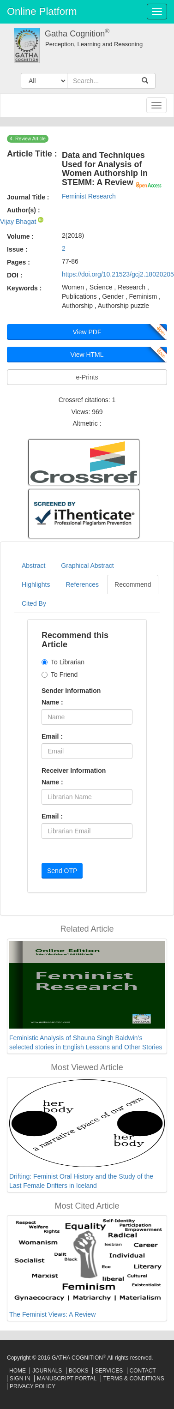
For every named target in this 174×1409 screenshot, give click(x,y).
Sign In (20, 1378)
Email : (52, 736)
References (82, 584)
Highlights (36, 584)
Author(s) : (23, 210)
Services (109, 1370)
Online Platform (42, 11)
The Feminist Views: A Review (52, 1314)
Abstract (33, 565)
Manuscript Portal (66, 1378)
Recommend (132, 584)
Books (79, 1370)
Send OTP (62, 870)
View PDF (87, 332)
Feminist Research (89, 196)
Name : (52, 702)
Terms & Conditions (133, 1378)
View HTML (86, 354)
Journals (47, 1370)
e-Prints (87, 377)
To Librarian (63, 662)
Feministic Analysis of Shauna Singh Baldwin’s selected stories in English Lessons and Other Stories (85, 1042)
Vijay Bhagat (19, 221)
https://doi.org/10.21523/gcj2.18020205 (118, 274)
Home (17, 1370)
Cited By (34, 603)
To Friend (60, 674)
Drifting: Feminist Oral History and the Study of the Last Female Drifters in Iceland (81, 1181)
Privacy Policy (32, 1386)
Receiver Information (74, 770)
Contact (143, 1370)
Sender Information (71, 690)
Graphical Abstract (87, 565)
